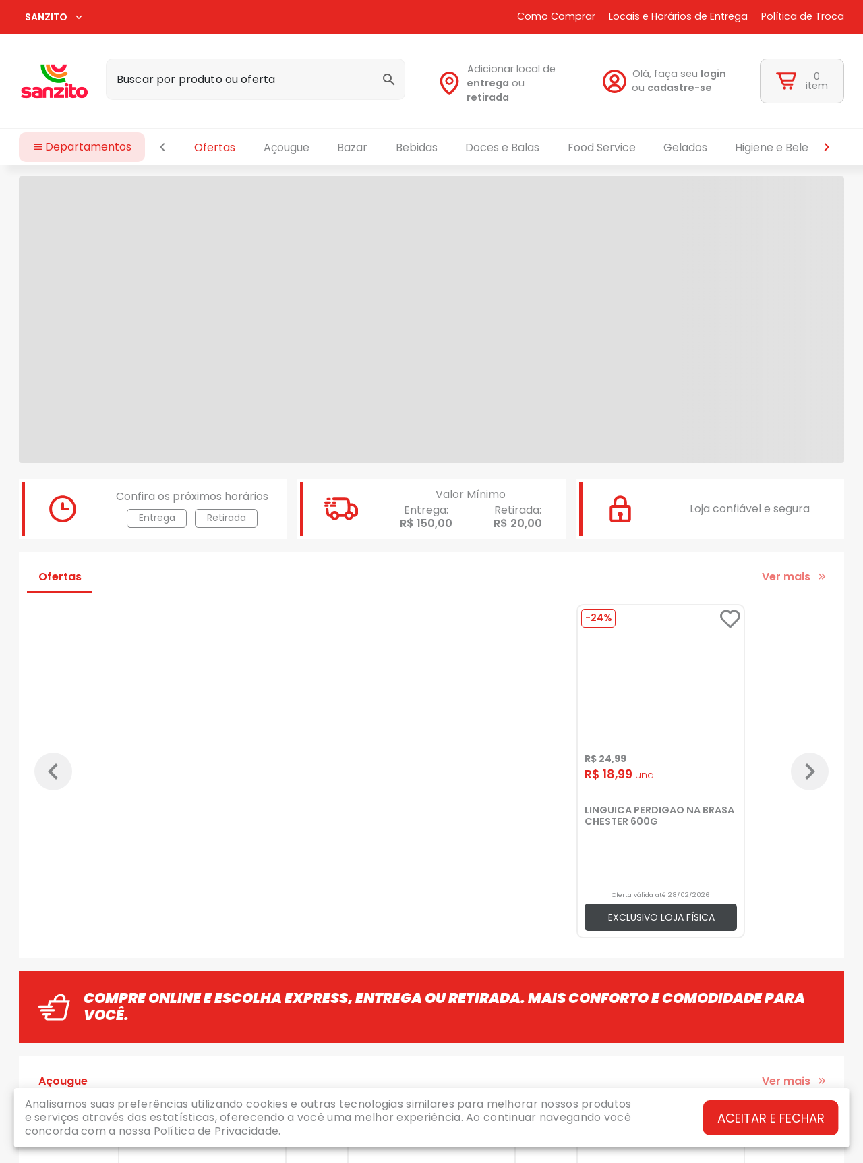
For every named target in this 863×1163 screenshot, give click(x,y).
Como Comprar (556, 16)
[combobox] (255, 79)
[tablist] (494, 147)
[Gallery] (431, 771)
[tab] (59, 576)
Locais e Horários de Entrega (678, 16)
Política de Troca (802, 16)
